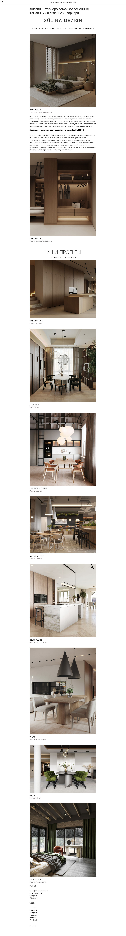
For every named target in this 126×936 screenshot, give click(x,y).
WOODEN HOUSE (36, 881)
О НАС (52, 30)
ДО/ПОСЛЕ (73, 30)
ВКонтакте (34, 916)
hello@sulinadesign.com (39, 892)
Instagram (33, 909)
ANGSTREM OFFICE (37, 557)
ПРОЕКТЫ (36, 30)
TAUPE (32, 738)
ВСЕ (50, 259)
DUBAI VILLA (34, 406)
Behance (33, 919)
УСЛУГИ (45, 30)
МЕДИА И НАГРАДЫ (86, 30)
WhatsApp (33, 899)
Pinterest (33, 912)
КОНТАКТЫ (61, 30)
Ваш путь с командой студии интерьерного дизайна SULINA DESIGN (57, 131)
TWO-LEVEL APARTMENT (39, 490)
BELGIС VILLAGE (36, 641)
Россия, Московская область (41, 113)
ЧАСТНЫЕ (58, 259)
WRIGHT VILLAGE (36, 111)
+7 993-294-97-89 (36, 894)
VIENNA (32, 797)
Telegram (33, 897)
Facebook (33, 921)
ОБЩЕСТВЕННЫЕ (70, 259)
